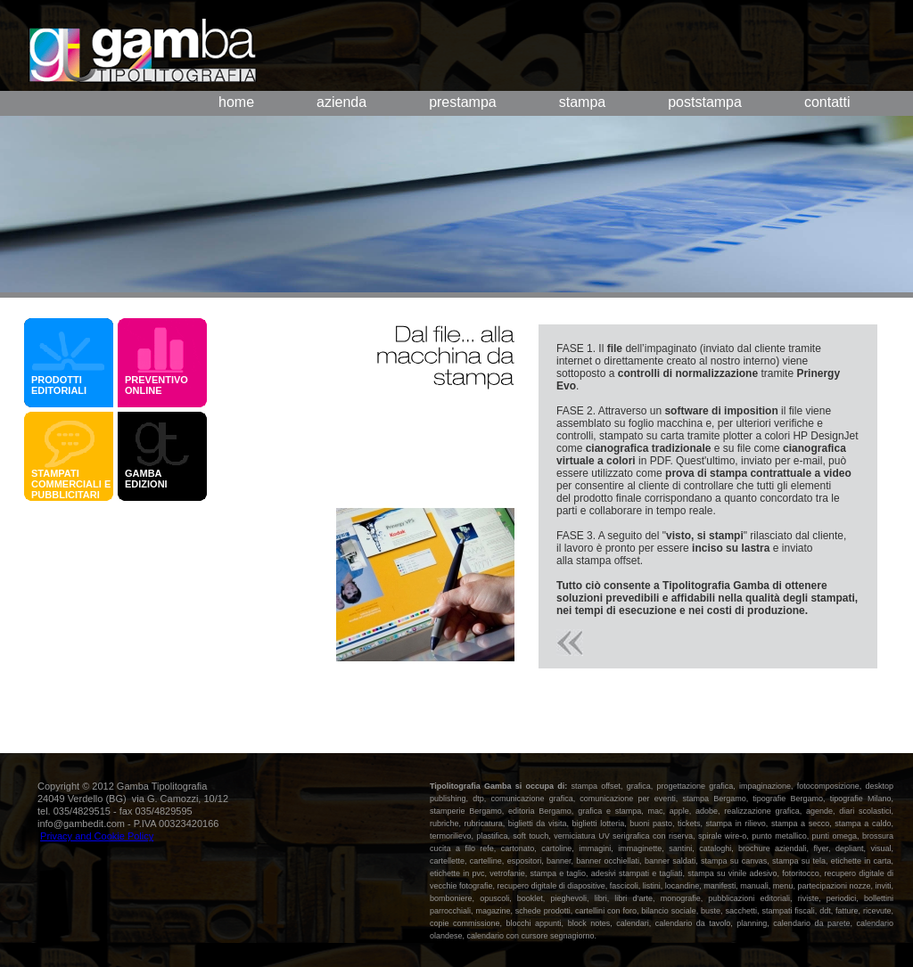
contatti (827, 102)
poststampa (705, 102)
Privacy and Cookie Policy (96, 836)
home (236, 102)
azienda (341, 102)
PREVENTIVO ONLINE (156, 385)
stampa (582, 102)
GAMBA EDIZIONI (149, 478)
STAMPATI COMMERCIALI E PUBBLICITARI (71, 484)
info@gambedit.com (81, 823)
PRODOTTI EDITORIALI (58, 385)
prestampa (463, 102)
